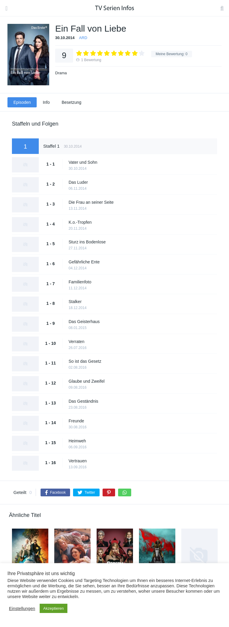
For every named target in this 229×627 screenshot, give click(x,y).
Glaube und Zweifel (87, 381)
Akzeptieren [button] (53, 608)
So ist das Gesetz (85, 361)
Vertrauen (78, 460)
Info (46, 102)
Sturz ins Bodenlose (87, 242)
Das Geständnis (83, 401)
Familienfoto (80, 281)
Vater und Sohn (83, 162)
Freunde (76, 420)
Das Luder (78, 182)
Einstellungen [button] (22, 608)
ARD (83, 37)
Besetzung (71, 102)
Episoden (22, 102)
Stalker (75, 301)
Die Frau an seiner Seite (91, 202)
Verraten (76, 341)
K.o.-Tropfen (80, 222)
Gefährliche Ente (84, 262)
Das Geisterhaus (84, 321)
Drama (61, 73)
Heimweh (77, 440)
